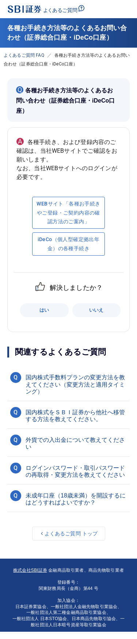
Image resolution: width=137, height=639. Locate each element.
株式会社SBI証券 (30, 570)
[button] (68, 383)
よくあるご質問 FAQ (24, 55)
